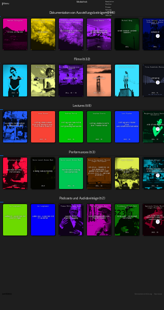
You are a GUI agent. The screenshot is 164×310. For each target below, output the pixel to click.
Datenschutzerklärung (143, 294)
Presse (108, 7)
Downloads (109, 13)
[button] (158, 36)
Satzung (108, 10)
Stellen (108, 5)
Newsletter (109, 2)
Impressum (158, 294)
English (108, 15)
